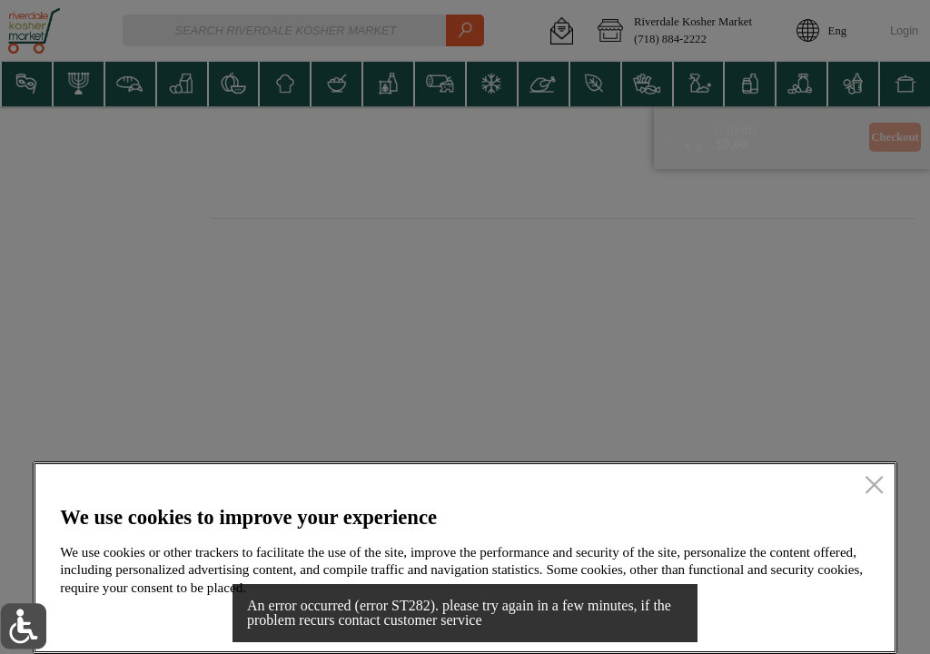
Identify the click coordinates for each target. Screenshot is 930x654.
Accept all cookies (780, 619)
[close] (874, 486)
